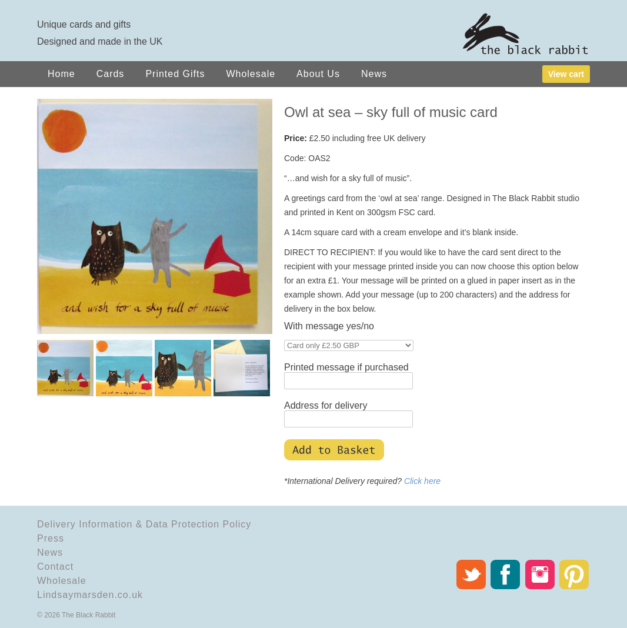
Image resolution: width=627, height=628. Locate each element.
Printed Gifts (175, 74)
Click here (422, 481)
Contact (55, 567)
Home (61, 74)
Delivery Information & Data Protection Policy (144, 524)
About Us (318, 74)
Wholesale (250, 74)
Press (50, 538)
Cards (110, 74)
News (374, 74)
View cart (566, 74)
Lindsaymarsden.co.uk (90, 595)
